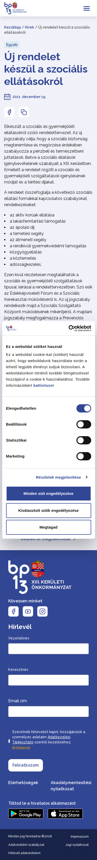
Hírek (29, 27)
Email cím (17, 700)
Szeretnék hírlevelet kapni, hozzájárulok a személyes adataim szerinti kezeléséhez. (48, 740)
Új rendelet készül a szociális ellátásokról (46, 68)
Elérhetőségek (23, 782)
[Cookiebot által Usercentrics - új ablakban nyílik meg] (69, 328)
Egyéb (12, 45)
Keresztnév (18, 670)
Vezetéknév (18, 638)
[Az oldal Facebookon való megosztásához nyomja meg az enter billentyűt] (9, 112)
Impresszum (80, 836)
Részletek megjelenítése (58, 477)
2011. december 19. (29, 97)
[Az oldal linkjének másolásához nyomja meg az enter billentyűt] (24, 112)
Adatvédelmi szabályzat (26, 845)
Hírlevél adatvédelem (24, 853)
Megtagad (48, 527)
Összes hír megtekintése (48, 538)
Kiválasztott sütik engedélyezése (48, 510)
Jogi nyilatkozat (77, 845)
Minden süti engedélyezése (48, 493)
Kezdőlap (12, 27)
